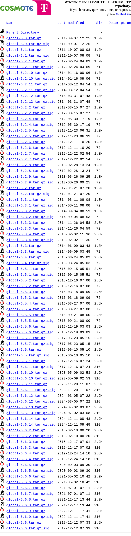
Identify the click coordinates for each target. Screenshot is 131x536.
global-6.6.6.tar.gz (25, 476)
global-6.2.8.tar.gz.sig (29, 170)
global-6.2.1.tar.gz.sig (29, 66)
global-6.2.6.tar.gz (25, 141)
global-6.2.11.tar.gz (26, 84)
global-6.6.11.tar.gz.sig (30, 389)
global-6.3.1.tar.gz (25, 199)
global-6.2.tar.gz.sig (27, 193)
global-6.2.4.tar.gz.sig (29, 124)
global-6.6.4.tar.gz (25, 453)
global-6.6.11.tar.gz (26, 384)
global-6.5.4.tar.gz (25, 303)
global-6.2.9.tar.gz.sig (29, 182)
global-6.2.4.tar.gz (25, 118)
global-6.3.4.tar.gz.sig (29, 239)
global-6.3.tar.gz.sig (27, 251)
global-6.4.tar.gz (23, 257)
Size (100, 22)
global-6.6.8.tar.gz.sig (29, 505)
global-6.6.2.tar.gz (25, 430)
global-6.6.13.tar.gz (26, 407)
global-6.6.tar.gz (23, 522)
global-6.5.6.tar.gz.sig (29, 332)
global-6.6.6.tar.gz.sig (29, 482)
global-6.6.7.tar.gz (25, 487)
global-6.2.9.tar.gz (25, 176)
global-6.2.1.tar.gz (25, 61)
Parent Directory (22, 32)
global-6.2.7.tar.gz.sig (29, 159)
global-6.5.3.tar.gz (25, 291)
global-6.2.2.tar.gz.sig (29, 113)
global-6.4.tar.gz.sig (27, 263)
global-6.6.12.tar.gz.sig (30, 401)
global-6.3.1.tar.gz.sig (29, 205)
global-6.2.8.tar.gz (25, 165)
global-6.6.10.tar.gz (26, 372)
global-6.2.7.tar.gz (25, 153)
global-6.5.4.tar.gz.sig (29, 309)
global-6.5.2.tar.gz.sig (29, 286)
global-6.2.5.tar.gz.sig (29, 136)
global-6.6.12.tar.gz (26, 395)
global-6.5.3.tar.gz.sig (29, 297)
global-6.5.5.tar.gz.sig (29, 320)
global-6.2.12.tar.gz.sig (30, 101)
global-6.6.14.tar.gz (26, 418)
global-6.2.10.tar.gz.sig (30, 78)
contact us (123, 13)
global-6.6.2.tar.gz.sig (29, 435)
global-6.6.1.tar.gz (25, 361)
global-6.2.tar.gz (23, 188)
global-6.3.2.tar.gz (25, 211)
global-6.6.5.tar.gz (25, 464)
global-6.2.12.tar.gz (26, 95)
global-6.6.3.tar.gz (25, 441)
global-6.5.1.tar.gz (25, 268)
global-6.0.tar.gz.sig (27, 43)
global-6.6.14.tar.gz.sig (30, 424)
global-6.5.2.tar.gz (25, 280)
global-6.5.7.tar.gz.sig (29, 343)
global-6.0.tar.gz (23, 38)
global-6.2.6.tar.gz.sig (29, 147)
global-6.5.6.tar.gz (25, 326)
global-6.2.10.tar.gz (26, 72)
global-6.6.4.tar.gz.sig (29, 459)
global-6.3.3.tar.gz (25, 222)
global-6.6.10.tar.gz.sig (30, 378)
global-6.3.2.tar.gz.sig (29, 216)
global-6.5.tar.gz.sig (27, 355)
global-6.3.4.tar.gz (25, 234)
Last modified (71, 22)
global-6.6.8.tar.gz (25, 499)
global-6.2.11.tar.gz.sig (30, 90)
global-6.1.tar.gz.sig (27, 55)
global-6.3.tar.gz (23, 245)
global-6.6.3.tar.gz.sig (29, 447)
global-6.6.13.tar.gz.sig (30, 412)
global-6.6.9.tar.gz (25, 510)
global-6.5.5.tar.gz (25, 314)
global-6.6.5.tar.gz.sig (29, 470)
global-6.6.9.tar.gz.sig (29, 516)
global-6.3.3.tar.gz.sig (29, 228)
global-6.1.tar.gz (23, 49)
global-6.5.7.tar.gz (25, 337)
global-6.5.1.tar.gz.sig (29, 274)
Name (10, 22)
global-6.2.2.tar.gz (25, 107)
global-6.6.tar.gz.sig (27, 528)
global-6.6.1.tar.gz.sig (29, 366)
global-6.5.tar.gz (23, 349)
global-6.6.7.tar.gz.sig (29, 493)
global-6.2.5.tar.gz (25, 130)
